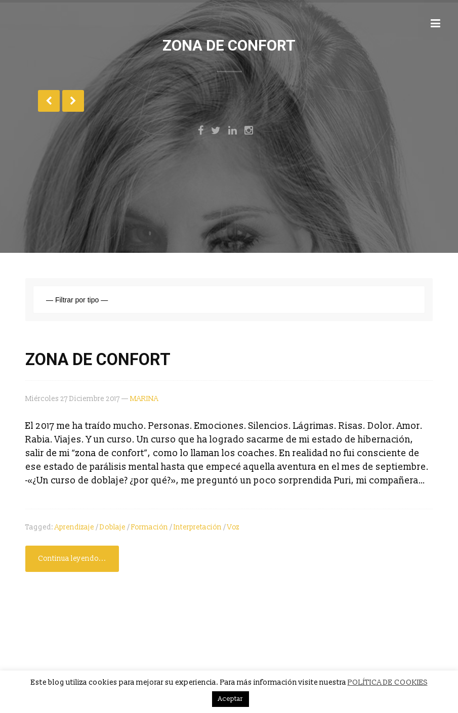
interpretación (198, 527)
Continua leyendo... (72, 558)
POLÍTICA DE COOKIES (388, 682)
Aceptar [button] (230, 699)
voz (233, 527)
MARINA (144, 398)
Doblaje (113, 527)
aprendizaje (74, 527)
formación (149, 527)
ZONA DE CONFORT (98, 359)
